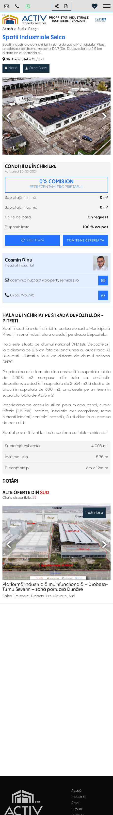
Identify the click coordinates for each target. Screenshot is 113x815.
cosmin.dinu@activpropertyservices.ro (42, 280)
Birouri (76, 809)
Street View (36, 68)
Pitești (33, 29)
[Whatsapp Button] (28, 6)
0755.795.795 (17, 4)
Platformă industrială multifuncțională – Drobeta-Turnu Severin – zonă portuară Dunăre (55, 587)
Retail (75, 803)
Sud (20, 29)
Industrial (78, 797)
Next (104, 116)
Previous (8, 116)
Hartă (11, 68)
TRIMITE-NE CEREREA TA (85, 240)
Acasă (7, 29)
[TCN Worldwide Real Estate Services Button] (101, 20)
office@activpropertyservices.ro (6, 4)
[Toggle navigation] (107, 6)
